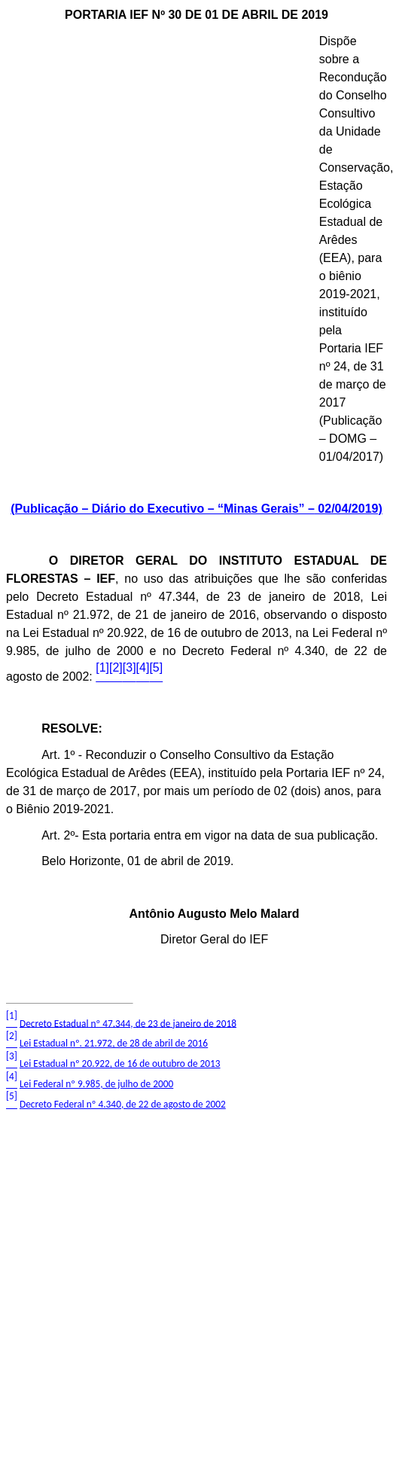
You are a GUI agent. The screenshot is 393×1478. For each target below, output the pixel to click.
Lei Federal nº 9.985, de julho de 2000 (96, 1083)
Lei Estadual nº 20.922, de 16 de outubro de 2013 (120, 1063)
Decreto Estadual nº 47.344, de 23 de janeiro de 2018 (128, 1022)
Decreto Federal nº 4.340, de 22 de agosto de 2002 (123, 1104)
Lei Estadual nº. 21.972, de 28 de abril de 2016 (114, 1043)
